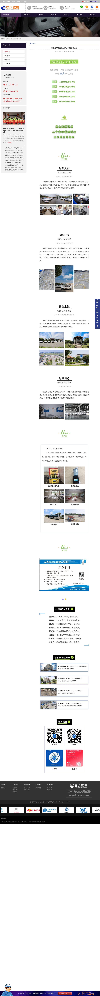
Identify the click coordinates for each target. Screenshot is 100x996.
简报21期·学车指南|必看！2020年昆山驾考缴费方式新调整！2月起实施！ (15, 167)
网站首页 (27, 14)
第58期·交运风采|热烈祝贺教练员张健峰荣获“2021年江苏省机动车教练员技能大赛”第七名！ (15, 160)
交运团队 (66, 14)
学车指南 (7, 59)
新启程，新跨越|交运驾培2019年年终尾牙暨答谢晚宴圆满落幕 (15, 170)
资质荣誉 (15, 789)
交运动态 (53, 14)
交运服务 (6, 14)
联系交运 (92, 14)
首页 (8, 38)
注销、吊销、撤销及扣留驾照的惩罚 (14, 152)
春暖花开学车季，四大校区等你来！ (14, 148)
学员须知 (3, 788)
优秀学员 (15, 791)
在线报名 (49, 789)
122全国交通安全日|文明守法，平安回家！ (15, 165)
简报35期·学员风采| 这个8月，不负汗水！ (15, 157)
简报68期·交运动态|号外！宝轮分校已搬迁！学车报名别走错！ (15, 150)
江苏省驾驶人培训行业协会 (37, 821)
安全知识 (7, 64)
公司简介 (15, 788)
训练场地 (79, 14)
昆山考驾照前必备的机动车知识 (13, 162)
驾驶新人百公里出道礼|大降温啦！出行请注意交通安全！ (15, 155)
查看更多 (10, 142)
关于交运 (40, 14)
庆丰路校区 (27, 788)
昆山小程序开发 (22, 821)
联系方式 (49, 788)
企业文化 (7, 55)
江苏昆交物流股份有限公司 (9, 821)
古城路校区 (27, 789)
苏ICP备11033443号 (64, 802)
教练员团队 (39, 788)
